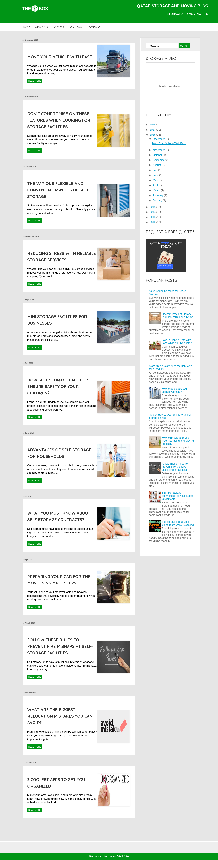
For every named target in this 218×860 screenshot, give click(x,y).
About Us (41, 27)
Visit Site (122, 856)
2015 (153, 207)
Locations (93, 27)
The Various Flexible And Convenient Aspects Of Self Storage (58, 190)
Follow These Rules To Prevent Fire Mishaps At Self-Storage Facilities (60, 646)
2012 (153, 222)
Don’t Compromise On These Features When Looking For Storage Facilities (58, 120)
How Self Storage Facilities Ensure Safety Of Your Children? (58, 386)
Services (58, 27)
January (158, 200)
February (158, 195)
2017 (153, 129)
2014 (153, 212)
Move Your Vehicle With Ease (59, 56)
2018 (153, 124)
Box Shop (75, 27)
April (156, 185)
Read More (34, 81)
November (159, 150)
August (157, 165)
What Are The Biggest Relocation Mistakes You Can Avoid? (60, 716)
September (159, 160)
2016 (153, 134)
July (155, 170)
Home (26, 27)
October (158, 155)
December (159, 139)
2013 (153, 217)
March (157, 190)
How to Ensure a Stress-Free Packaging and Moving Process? (178, 440)
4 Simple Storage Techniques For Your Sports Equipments (178, 495)
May (155, 180)
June (156, 175)
